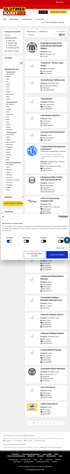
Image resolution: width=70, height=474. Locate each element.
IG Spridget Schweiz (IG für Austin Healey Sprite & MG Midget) (51, 45)
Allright (7, 127)
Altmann (8, 175)
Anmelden (60, 2)
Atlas (7, 190)
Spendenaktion (28, 461)
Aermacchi (8, 114)
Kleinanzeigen (14, 19)
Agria (7, 137)
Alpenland (8, 144)
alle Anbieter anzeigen (11, 51)
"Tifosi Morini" (46, 99)
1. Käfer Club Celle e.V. (49, 404)
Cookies (54, 461)
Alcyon (7, 124)
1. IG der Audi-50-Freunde (50, 350)
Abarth (7, 76)
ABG (6, 167)
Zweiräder (51, 68)
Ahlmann (8, 170)
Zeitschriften (17, 461)
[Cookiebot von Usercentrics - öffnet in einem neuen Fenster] (60, 216)
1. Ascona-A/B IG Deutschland (52, 132)
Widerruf (31, 456)
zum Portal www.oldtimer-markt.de (53, 22)
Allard (7, 97)
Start (4, 19)
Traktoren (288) (12, 45)
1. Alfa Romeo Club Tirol (50, 115)
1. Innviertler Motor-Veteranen (52, 369)
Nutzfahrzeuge (53, 161)
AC (6, 81)
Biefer (7, 157)
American (8, 177)
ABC (6, 79)
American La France (11, 180)
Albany (7, 92)
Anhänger (8, 129)
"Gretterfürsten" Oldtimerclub (52, 80)
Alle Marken (9, 74)
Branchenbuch (28, 19)
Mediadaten (51, 456)
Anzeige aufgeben (58, 12)
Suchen (43, 12)
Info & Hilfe (40, 19)
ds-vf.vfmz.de (6, 230)
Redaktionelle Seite (42, 461)
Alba (6, 122)
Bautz (7, 152)
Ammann (8, 182)
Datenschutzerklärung (16, 456)
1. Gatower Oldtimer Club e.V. (52, 314)
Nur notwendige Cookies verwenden (35, 255)
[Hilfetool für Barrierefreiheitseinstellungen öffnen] (67, 240)
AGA (6, 89)
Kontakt (40, 456)
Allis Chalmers (10, 142)
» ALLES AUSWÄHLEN (57, 254)
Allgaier (7, 139)
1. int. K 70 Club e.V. (47, 387)
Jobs (60, 456)
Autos (50, 51)
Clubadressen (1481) (10, 38)
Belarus (7, 155)
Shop (35, 459)
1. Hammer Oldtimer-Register (52, 333)
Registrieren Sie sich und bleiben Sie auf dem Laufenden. (32, 447)
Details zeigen (60, 248)
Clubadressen (43, 31)
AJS (6, 117)
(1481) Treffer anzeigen (13, 203)
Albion (7, 172)
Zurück (7, 35)
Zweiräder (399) (12, 43)
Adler (7, 84)
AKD (6, 119)
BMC (7, 160)
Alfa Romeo (9, 94)
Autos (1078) (11, 40)
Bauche (7, 149)
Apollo (7, 187)
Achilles (7, 109)
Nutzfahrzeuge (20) (13, 47)
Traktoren (61, 161)
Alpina (7, 99)
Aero (6, 87)
